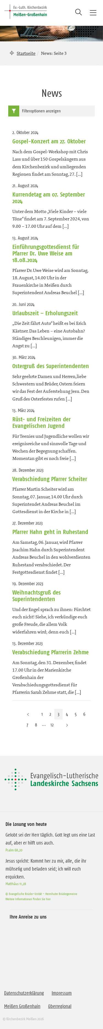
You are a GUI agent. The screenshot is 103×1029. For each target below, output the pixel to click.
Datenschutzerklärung (24, 993)
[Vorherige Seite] (28, 714)
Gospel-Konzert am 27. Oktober (49, 141)
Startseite (26, 53)
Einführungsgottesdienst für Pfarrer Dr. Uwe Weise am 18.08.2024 (45, 253)
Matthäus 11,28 (15, 883)
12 (52, 725)
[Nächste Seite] (67, 725)
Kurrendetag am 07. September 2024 (48, 197)
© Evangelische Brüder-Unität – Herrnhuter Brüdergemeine (41, 894)
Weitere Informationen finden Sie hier (28, 899)
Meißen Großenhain (22, 1006)
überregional (59, 1006)
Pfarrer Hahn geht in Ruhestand (50, 531)
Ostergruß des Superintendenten (50, 366)
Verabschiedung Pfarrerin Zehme (50, 652)
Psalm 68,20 (14, 850)
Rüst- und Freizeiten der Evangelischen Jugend (41, 422)
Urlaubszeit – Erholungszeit (45, 313)
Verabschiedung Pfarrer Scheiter (49, 479)
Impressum (62, 993)
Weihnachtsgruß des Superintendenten (36, 595)
